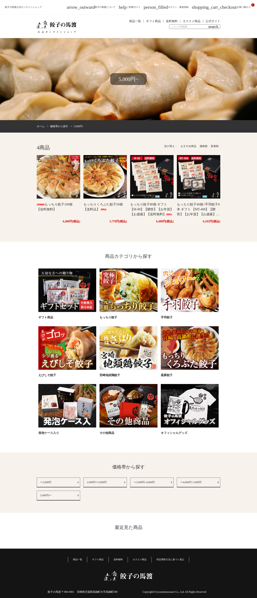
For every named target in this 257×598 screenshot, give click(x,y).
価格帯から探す (59, 126)
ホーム (41, 126)
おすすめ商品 (188, 146)
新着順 (215, 146)
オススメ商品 (191, 21)
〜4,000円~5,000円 (190, 482)
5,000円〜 (45, 495)
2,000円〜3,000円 (97, 482)
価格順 (204, 146)
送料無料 (172, 21)
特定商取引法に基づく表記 (170, 559)
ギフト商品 (153, 21)
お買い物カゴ (221, 7)
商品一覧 (135, 21)
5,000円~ (79, 126)
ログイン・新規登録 (166, 7)
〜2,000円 (45, 482)
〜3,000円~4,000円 (144, 482)
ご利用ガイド (129, 7)
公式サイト (213, 21)
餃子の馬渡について (91, 7)
